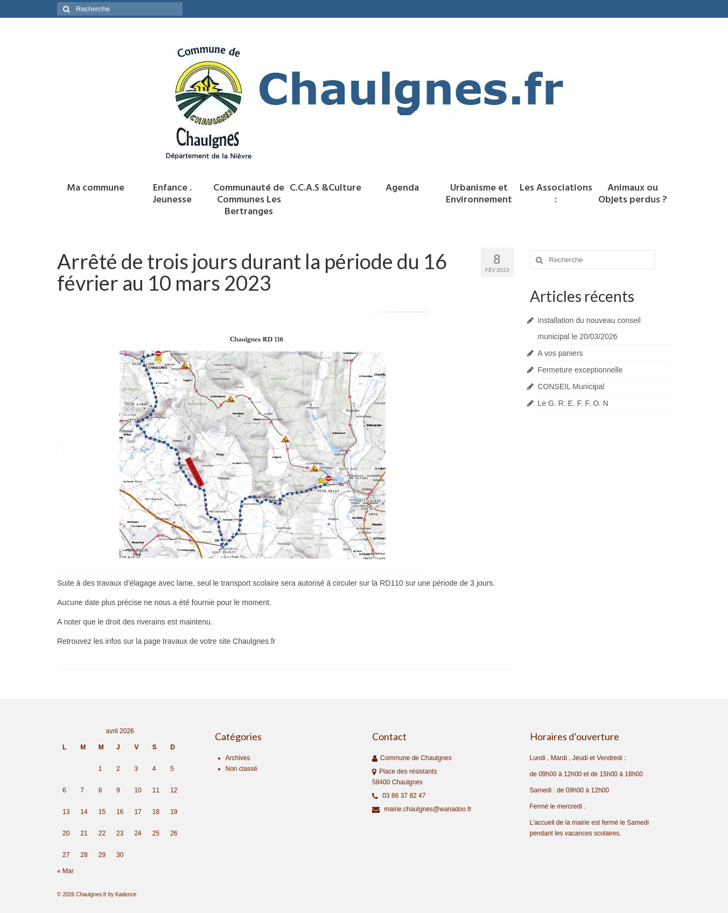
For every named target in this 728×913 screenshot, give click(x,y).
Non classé (241, 768)
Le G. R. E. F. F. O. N (573, 403)
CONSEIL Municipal (571, 386)
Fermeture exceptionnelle (580, 370)
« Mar (65, 871)
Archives (238, 758)
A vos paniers (560, 353)
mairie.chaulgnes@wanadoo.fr (422, 809)
